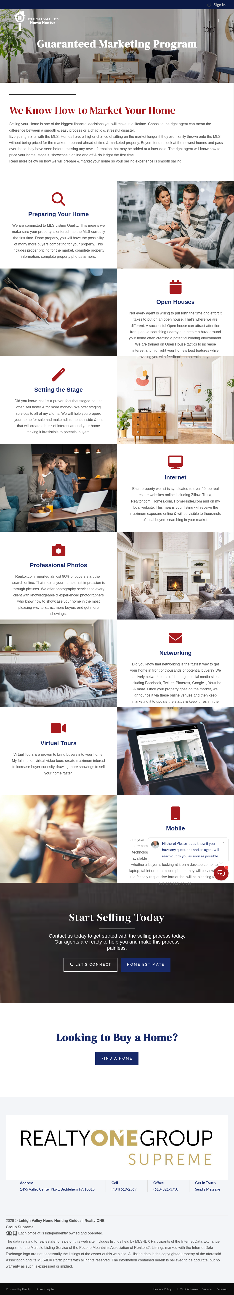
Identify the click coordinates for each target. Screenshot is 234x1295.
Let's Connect (90, 965)
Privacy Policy (162, 1289)
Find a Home (117, 1058)
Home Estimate (146, 965)
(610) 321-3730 (165, 1189)
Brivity (26, 1289)
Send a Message (207, 1189)
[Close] (224, 1251)
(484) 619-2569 (124, 1189)
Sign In (216, 5)
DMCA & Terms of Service (194, 1289)
